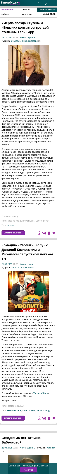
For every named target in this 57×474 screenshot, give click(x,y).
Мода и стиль (49, 14)
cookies (44, 465)
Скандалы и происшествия (24, 45)
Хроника (51, 452)
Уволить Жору (40, 397)
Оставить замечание (13, 237)
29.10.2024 (7, 42)
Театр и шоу (27, 14)
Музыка (26, 10)
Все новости (8, 10)
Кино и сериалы (47, 10)
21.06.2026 (7, 268)
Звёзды (5, 14)
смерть (10, 230)
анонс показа (28, 415)
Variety (15, 221)
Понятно (28, 470)
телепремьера (14, 415)
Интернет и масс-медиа (22, 272)
